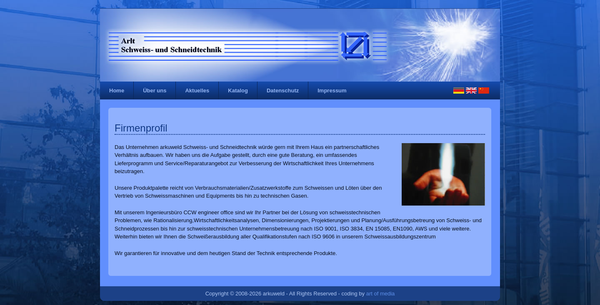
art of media (380, 293)
